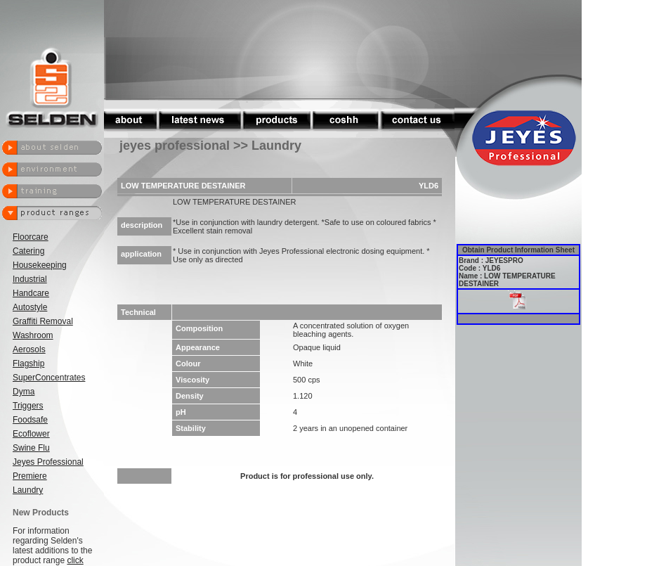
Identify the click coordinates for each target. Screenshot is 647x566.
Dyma (23, 392)
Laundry (28, 490)
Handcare (31, 293)
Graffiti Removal (43, 321)
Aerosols (29, 349)
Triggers (28, 406)
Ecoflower (31, 434)
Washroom (33, 335)
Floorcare (30, 237)
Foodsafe (30, 420)
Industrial (30, 279)
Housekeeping (40, 265)
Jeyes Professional (48, 462)
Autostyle (30, 307)
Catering (28, 251)
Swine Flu (31, 448)
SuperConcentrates (49, 377)
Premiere (30, 476)
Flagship (28, 363)
